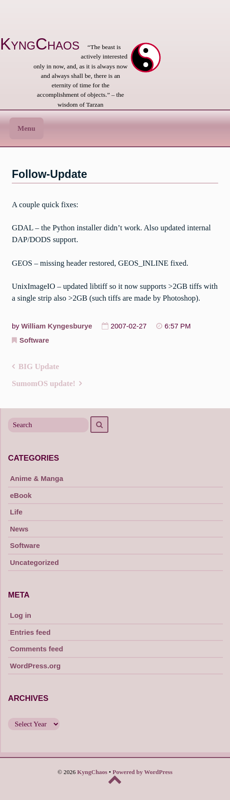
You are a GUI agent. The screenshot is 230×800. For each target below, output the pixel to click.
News (19, 529)
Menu (26, 128)
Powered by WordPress (143, 772)
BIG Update (38, 366)
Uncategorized (34, 562)
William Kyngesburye (56, 326)
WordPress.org (35, 666)
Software (34, 340)
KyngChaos (40, 44)
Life (16, 512)
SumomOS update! (43, 383)
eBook (21, 495)
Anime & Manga (36, 478)
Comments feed (36, 649)
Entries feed (30, 632)
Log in (20, 615)
